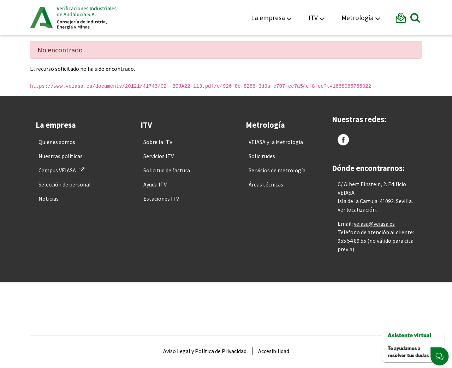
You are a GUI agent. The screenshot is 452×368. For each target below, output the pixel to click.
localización (361, 209)
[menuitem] (57, 142)
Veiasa (86, 17)
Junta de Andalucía (41, 17)
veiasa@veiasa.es (374, 223)
